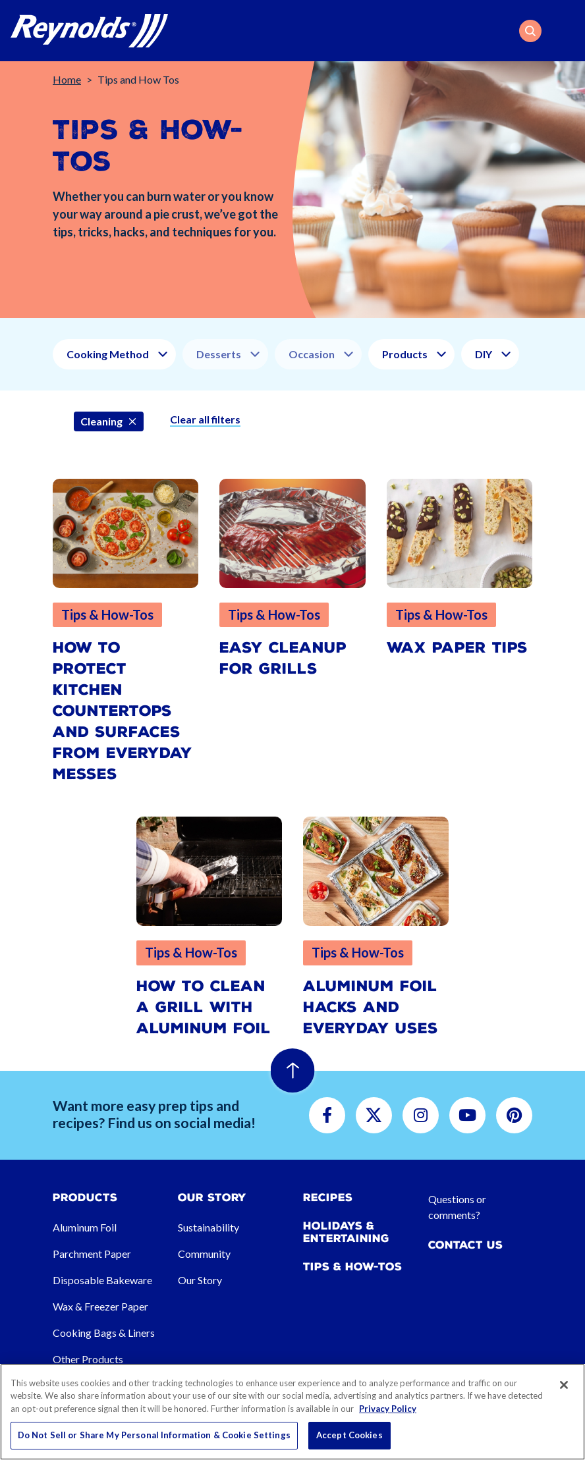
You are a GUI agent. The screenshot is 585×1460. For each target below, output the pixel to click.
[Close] (563, 1384)
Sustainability (208, 1227)
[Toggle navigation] (566, 31)
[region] (292, 1412)
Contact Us (465, 1245)
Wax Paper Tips (457, 648)
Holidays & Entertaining (346, 1232)
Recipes (327, 1197)
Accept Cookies (349, 1435)
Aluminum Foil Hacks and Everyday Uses (370, 1007)
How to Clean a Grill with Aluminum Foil (203, 1007)
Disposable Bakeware (102, 1280)
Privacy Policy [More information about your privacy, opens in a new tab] (387, 1408)
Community (204, 1253)
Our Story (200, 1280)
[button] (530, 31)
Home (67, 79)
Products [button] (405, 354)
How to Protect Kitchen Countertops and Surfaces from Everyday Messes (122, 711)
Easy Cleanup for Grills (283, 658)
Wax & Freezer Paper (100, 1306)
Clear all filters (205, 419)
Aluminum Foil (85, 1227)
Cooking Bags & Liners (104, 1332)
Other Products (88, 1359)
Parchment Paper (92, 1253)
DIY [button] (483, 354)
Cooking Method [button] (108, 354)
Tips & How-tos (352, 1266)
